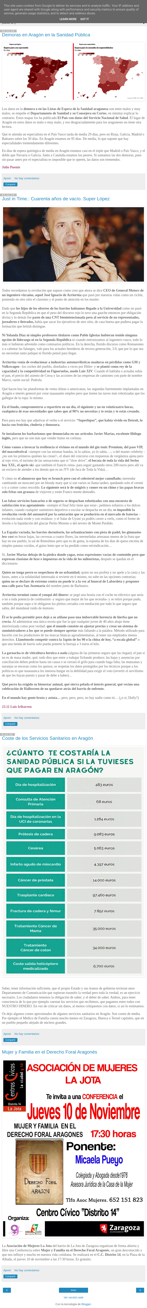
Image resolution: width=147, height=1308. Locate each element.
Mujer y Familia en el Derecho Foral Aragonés (49, 1052)
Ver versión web (73, 1297)
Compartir (10, 184)
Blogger (86, 1304)
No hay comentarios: (27, 178)
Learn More (68, 19)
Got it (84, 19)
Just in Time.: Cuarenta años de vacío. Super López (56, 198)
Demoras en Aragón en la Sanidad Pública (46, 34)
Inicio (73, 1290)
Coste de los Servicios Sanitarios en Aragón (47, 738)
